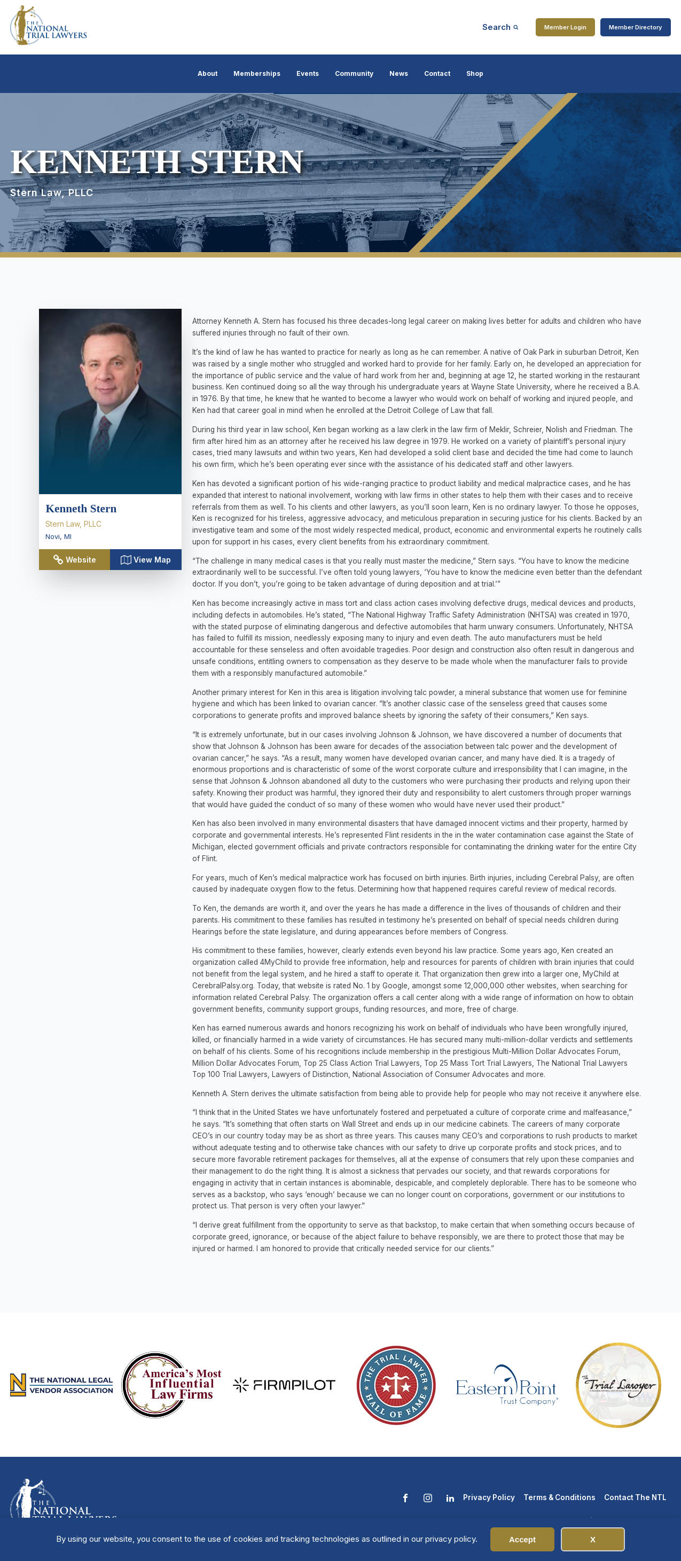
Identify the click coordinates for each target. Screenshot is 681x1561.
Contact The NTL (635, 1497)
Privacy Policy (489, 1497)
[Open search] (500, 27)
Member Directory (635, 27)
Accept (522, 1539)
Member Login (565, 27)
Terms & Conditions (559, 1497)
